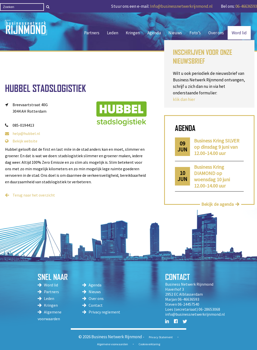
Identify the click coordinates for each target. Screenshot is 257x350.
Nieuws (175, 33)
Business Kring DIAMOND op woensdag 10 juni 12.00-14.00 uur (212, 176)
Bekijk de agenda (217, 204)
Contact (96, 305)
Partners (91, 33)
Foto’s (195, 33)
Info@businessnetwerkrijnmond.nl (181, 6)
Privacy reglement (104, 311)
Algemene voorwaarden (112, 344)
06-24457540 (188, 304)
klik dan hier (184, 99)
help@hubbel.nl (22, 133)
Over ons (216, 33)
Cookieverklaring (149, 344)
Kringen (133, 33)
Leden (112, 33)
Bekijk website (21, 140)
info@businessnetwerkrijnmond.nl (195, 314)
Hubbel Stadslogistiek (45, 88)
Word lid (239, 33)
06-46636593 (246, 6)
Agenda (154, 33)
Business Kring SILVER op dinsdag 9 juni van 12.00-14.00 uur (216, 146)
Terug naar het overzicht (34, 195)
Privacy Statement (161, 337)
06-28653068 (209, 309)
